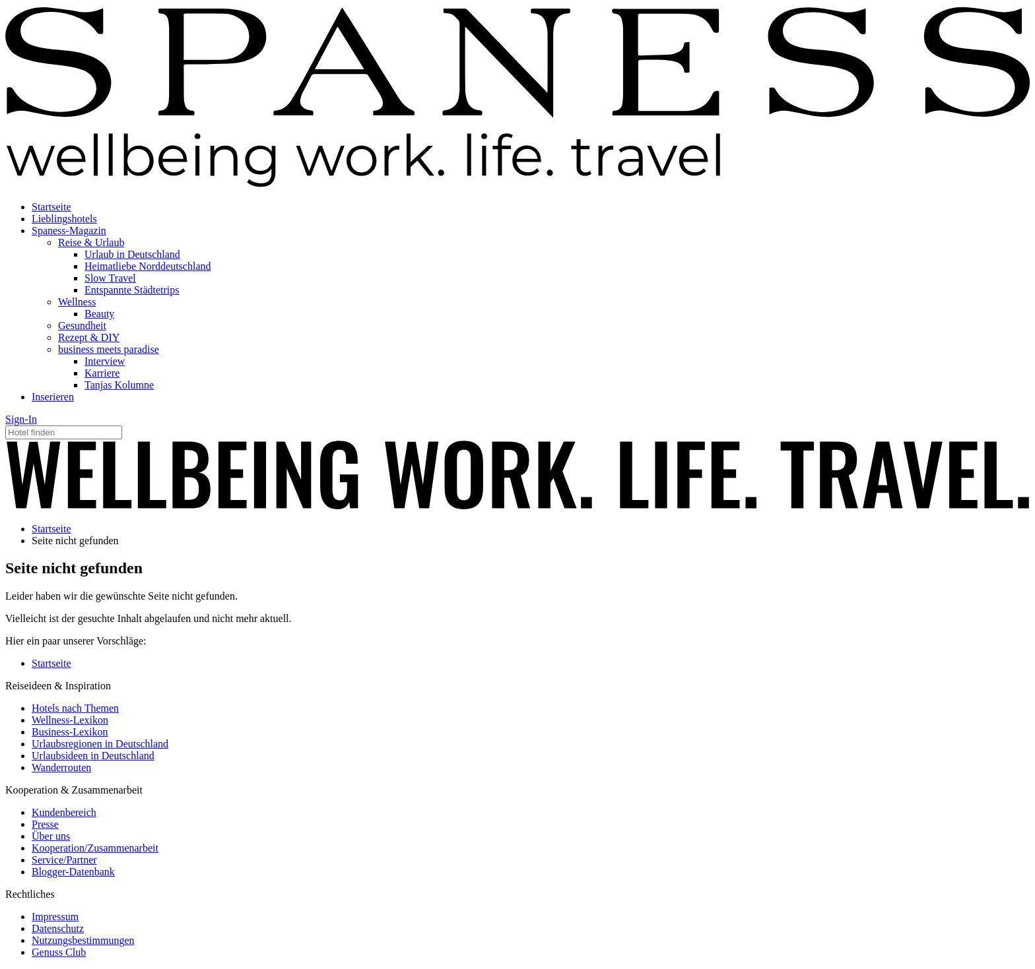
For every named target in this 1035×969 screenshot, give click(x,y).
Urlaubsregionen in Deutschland (100, 743)
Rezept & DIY (88, 337)
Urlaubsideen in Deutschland (93, 755)
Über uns (51, 836)
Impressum (55, 916)
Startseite (51, 206)
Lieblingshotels (64, 218)
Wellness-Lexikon (70, 720)
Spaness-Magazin (69, 230)
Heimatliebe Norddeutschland (147, 266)
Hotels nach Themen (75, 708)
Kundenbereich (64, 812)
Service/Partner (64, 859)
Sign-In (21, 419)
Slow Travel (110, 278)
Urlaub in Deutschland (132, 254)
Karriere (101, 373)
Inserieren (53, 396)
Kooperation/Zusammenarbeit (95, 848)
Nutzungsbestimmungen (83, 940)
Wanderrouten (61, 767)
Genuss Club (59, 952)
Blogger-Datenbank (73, 871)
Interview (104, 361)
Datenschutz (58, 928)
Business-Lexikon (70, 731)
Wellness (77, 301)
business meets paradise (108, 349)
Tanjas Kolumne (119, 385)
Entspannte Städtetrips (132, 290)
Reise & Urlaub (91, 242)
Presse (45, 824)
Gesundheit (82, 325)
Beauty (99, 313)
